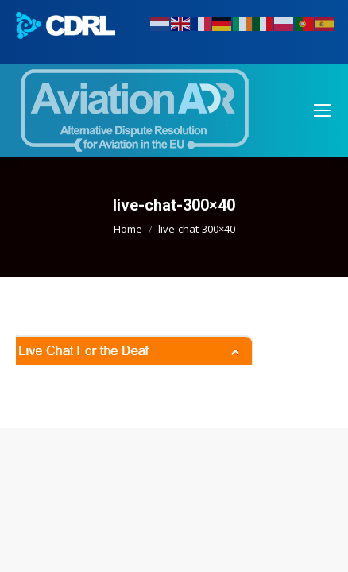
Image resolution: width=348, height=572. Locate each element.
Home (128, 229)
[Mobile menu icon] (322, 110)
